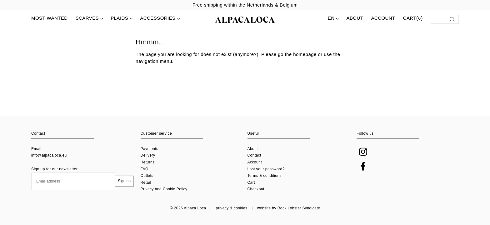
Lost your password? (266, 169)
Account (383, 18)
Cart (251, 182)
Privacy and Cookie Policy (164, 189)
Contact (255, 155)
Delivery (148, 155)
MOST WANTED (49, 18)
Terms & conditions (265, 175)
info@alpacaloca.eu (49, 155)
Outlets (147, 175)
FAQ (144, 169)
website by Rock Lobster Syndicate (288, 208)
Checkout (256, 189)
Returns (148, 162)
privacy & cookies (232, 208)
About (354, 18)
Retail (146, 182)
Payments (149, 149)
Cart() (413, 18)
